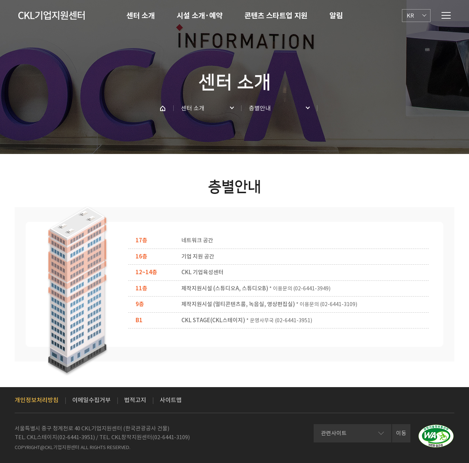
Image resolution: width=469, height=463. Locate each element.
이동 (401, 433)
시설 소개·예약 (199, 16)
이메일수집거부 (91, 400)
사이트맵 (171, 400)
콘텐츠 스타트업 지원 (275, 16)
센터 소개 (140, 16)
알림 (336, 16)
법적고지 (135, 400)
